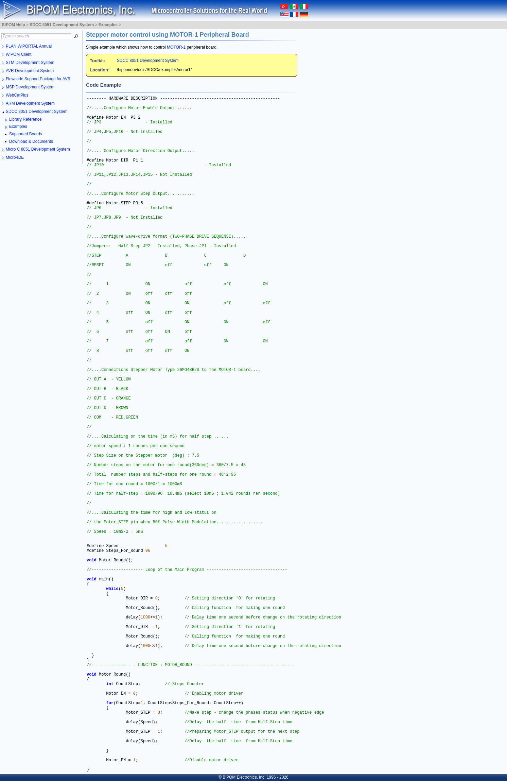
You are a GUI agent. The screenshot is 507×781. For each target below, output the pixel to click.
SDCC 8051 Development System (147, 60)
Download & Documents (31, 141)
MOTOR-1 (176, 47)
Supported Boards (25, 134)
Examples (18, 126)
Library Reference (25, 119)
